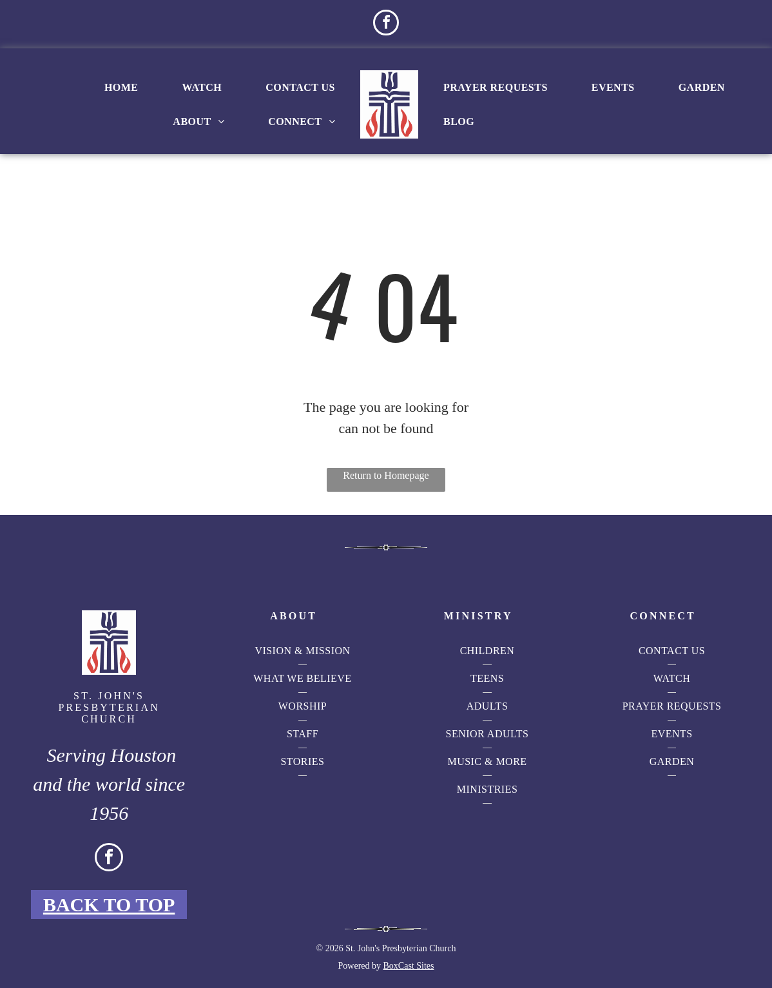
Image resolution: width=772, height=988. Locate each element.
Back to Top (109, 904)
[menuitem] (121, 87)
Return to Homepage (386, 475)
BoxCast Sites (408, 966)
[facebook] (386, 24)
